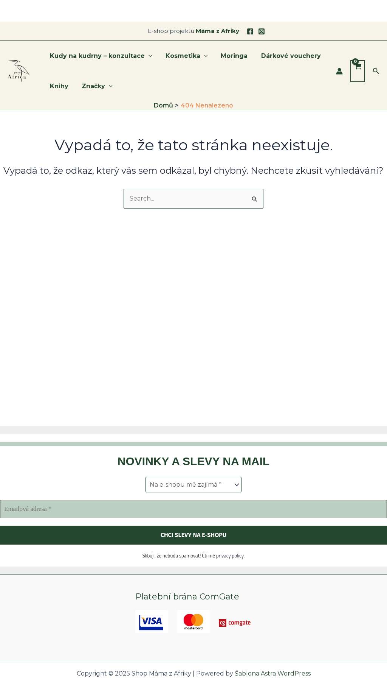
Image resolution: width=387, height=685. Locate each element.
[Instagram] (261, 31)
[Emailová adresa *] (193, 509)
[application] (148, 56)
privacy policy (230, 555)
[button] (376, 71)
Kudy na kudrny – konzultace (100, 56)
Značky (95, 86)
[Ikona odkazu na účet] (339, 71)
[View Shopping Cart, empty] (357, 71)
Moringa (231, 55)
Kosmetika (185, 56)
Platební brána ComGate (187, 597)
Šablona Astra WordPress (273, 673)
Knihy (58, 86)
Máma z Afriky (217, 30)
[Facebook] (250, 31)
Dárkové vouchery (286, 55)
